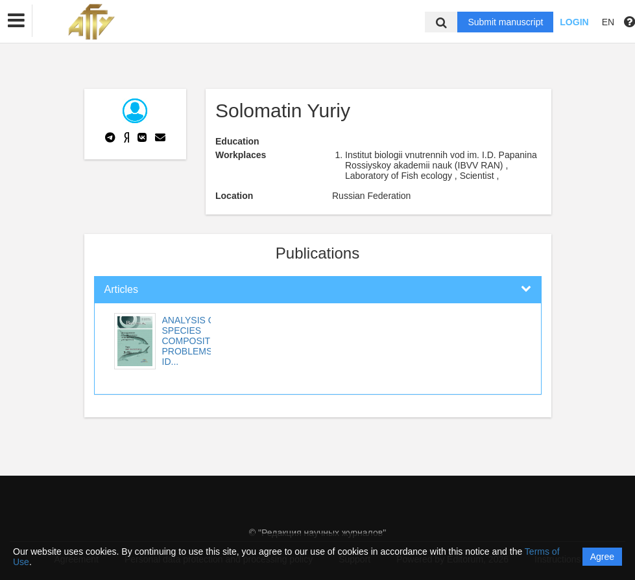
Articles (121, 289)
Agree (602, 556)
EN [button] (608, 22)
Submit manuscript (505, 22)
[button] (16, 21)
